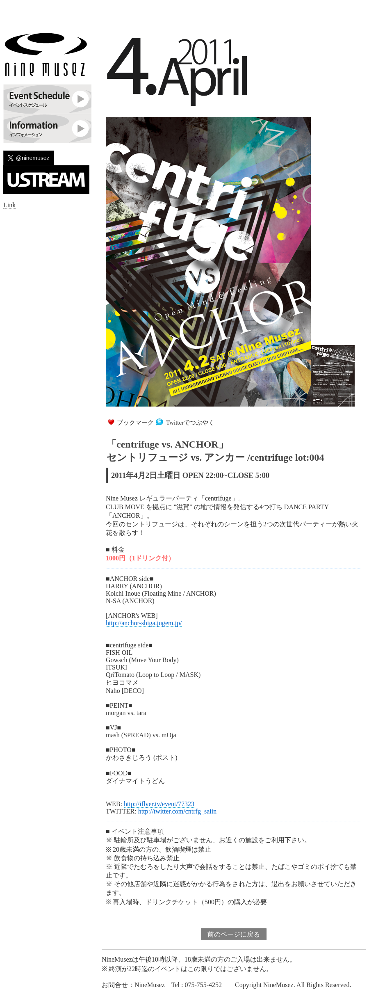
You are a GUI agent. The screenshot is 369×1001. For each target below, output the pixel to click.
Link (9, 204)
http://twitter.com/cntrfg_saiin (177, 811)
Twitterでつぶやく (190, 422)
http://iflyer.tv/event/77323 (159, 803)
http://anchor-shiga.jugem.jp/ (144, 622)
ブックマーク (135, 422)
